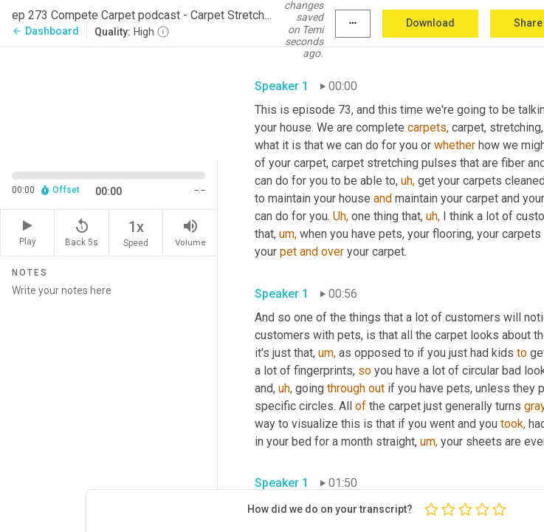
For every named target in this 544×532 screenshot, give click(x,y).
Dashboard (45, 31)
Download (430, 23)
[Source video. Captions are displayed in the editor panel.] (109, 101)
